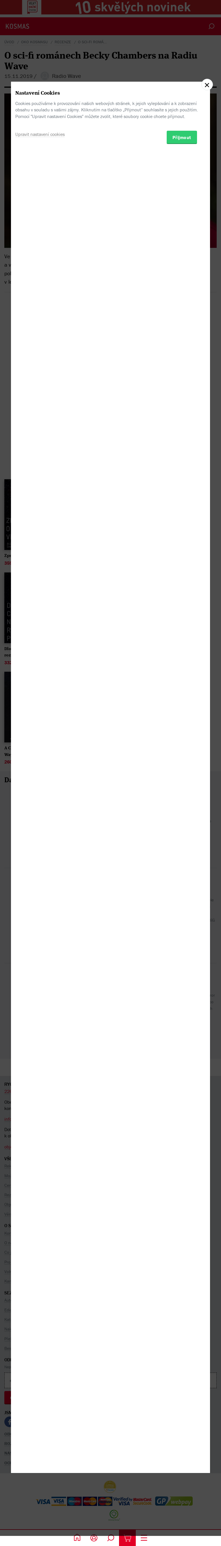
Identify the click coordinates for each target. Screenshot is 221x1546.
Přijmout (181, 800)
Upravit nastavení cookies (40, 797)
